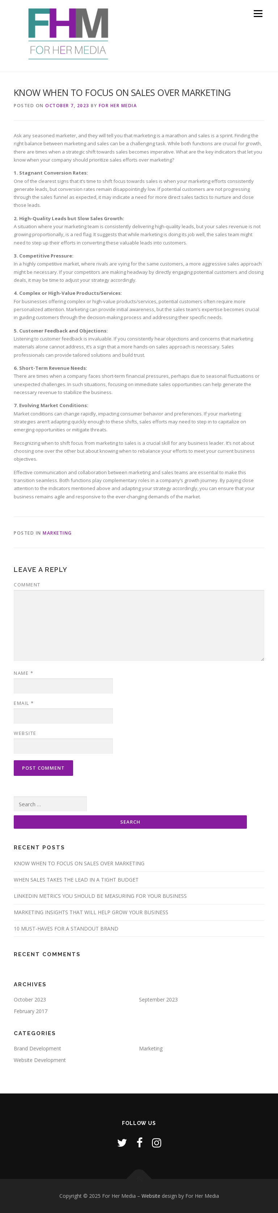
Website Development (40, 1060)
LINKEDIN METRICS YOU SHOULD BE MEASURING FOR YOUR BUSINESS (100, 895)
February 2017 (30, 1011)
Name (23, 673)
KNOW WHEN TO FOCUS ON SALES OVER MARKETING (79, 863)
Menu (258, 13)
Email (24, 703)
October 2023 (30, 999)
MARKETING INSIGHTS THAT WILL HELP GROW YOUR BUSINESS (91, 912)
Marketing (57, 533)
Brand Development (37, 1048)
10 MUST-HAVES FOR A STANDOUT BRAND (66, 928)
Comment (27, 584)
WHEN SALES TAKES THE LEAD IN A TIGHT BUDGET (76, 879)
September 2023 (158, 999)
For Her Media (118, 106)
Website (25, 733)
